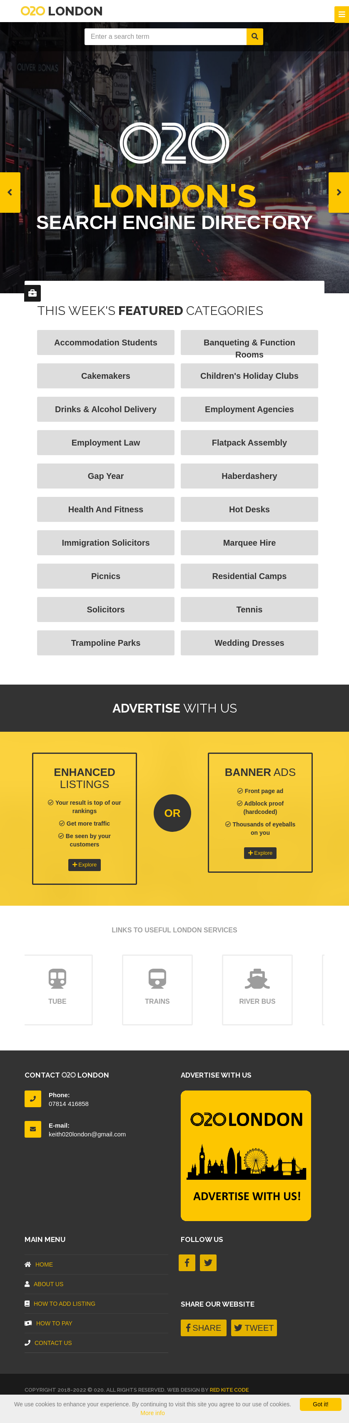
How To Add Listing (60, 1303)
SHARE (203, 1327)
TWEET (254, 1327)
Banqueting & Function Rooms (249, 346)
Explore (84, 864)
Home (39, 1264)
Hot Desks (249, 509)
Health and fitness (105, 509)
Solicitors (106, 609)
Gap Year (106, 476)
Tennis (250, 609)
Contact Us (48, 1343)
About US (44, 1284)
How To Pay (48, 1323)
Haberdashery (249, 476)
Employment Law (106, 442)
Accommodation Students (105, 342)
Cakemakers (105, 375)
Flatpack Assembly (249, 442)
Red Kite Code (229, 1390)
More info (152, 1413)
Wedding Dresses (249, 642)
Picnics (105, 576)
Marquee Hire (249, 542)
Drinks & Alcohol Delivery (106, 409)
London (62, 11)
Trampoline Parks (106, 642)
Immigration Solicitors (106, 542)
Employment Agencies (249, 409)
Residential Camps (249, 576)
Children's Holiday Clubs (249, 375)
